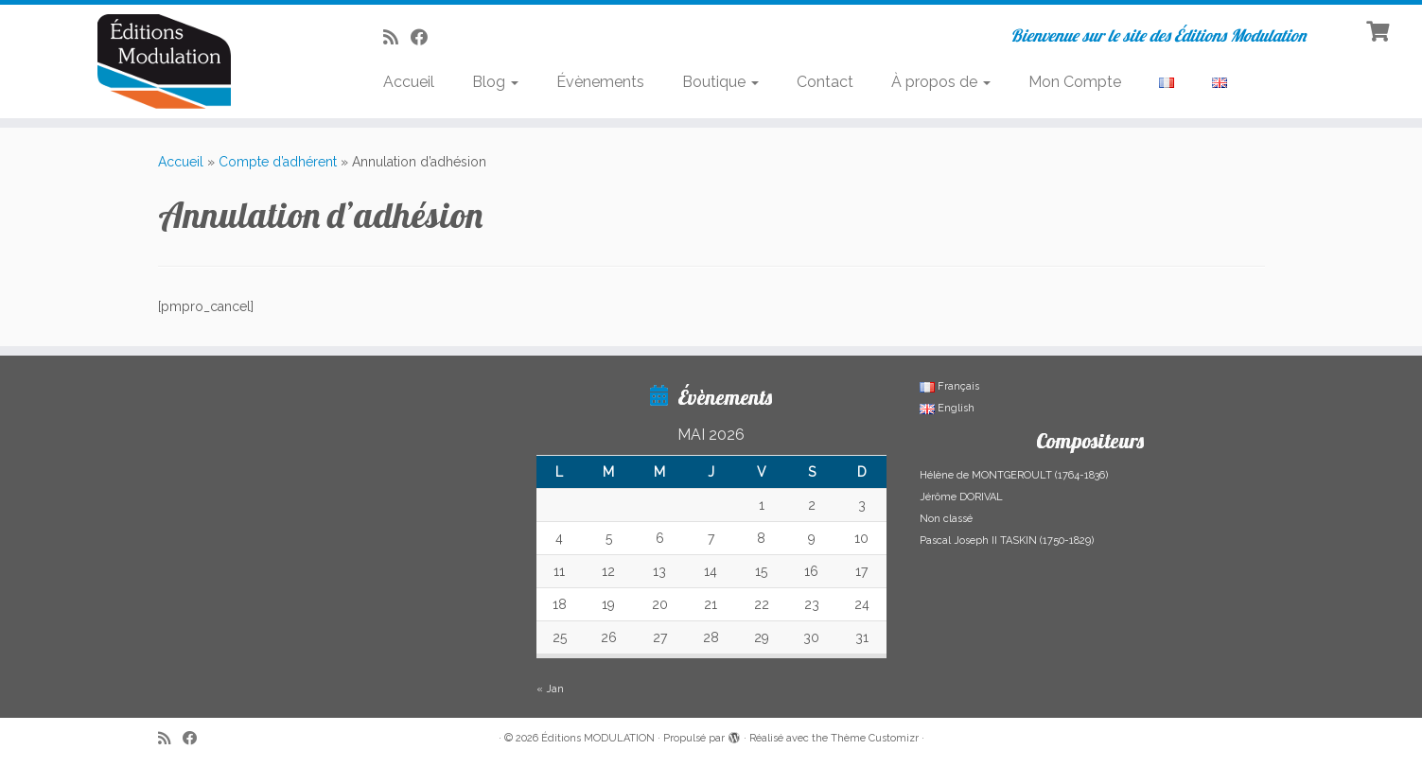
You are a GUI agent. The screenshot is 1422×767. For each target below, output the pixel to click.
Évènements (600, 82)
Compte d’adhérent (278, 161)
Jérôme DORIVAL (961, 497)
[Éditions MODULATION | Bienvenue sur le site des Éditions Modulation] (164, 61)
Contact (825, 82)
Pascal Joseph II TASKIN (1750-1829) (1007, 540)
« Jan (550, 689)
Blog (495, 82)
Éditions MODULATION (598, 738)
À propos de (941, 82)
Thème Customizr (875, 738)
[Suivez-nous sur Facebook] (425, 37)
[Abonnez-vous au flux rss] (397, 37)
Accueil (408, 82)
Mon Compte (1074, 82)
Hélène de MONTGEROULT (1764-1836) (1014, 475)
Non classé (946, 519)
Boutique (720, 82)
